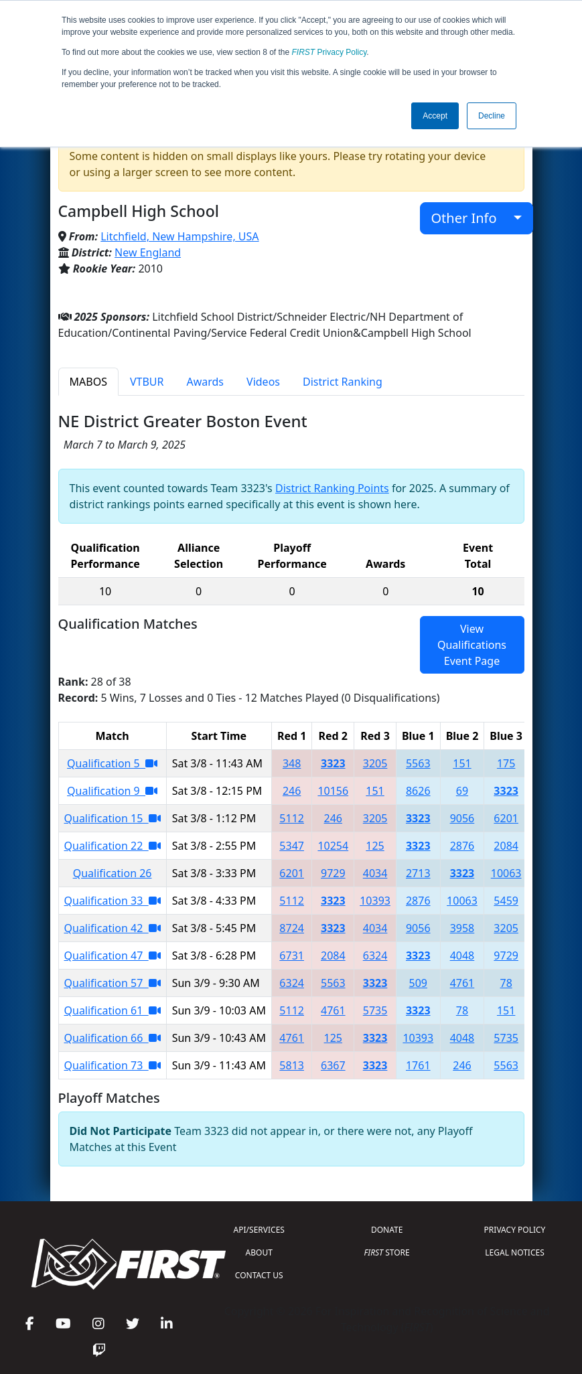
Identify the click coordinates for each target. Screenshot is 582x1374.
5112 (291, 818)
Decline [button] (491, 116)
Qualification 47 (112, 955)
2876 (462, 845)
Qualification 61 (112, 1010)
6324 (375, 955)
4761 (462, 983)
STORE (387, 1252)
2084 (506, 845)
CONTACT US (259, 1275)
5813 (291, 1065)
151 (462, 763)
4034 (375, 873)
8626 (418, 790)
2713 (418, 873)
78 (506, 983)
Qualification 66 (112, 1037)
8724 (291, 928)
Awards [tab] (205, 381)
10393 (375, 900)
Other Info (471, 218)
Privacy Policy (329, 52)
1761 (418, 1065)
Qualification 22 (112, 845)
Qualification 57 (112, 983)
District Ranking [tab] (342, 381)
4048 (462, 955)
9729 (333, 873)
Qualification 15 (112, 818)
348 (292, 763)
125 (375, 845)
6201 (506, 818)
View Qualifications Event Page (471, 644)
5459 (506, 900)
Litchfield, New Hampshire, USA (179, 236)
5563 (418, 763)
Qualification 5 (112, 763)
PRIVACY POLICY (515, 1229)
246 (292, 790)
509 (418, 983)
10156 (332, 790)
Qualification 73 (112, 1065)
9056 (462, 818)
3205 (375, 763)
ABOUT (259, 1252)
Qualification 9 (112, 790)
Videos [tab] (263, 381)
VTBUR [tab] (147, 381)
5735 (375, 1010)
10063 (506, 873)
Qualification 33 (112, 900)
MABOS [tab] (88, 381)
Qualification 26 (112, 873)
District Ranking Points (332, 488)
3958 (462, 928)
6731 (291, 955)
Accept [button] (435, 116)
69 (462, 790)
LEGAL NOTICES (514, 1252)
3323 (333, 763)
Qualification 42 (112, 928)
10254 (332, 845)
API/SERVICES (259, 1229)
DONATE (387, 1229)
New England (148, 252)
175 (506, 763)
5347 (291, 845)
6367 (333, 1065)
